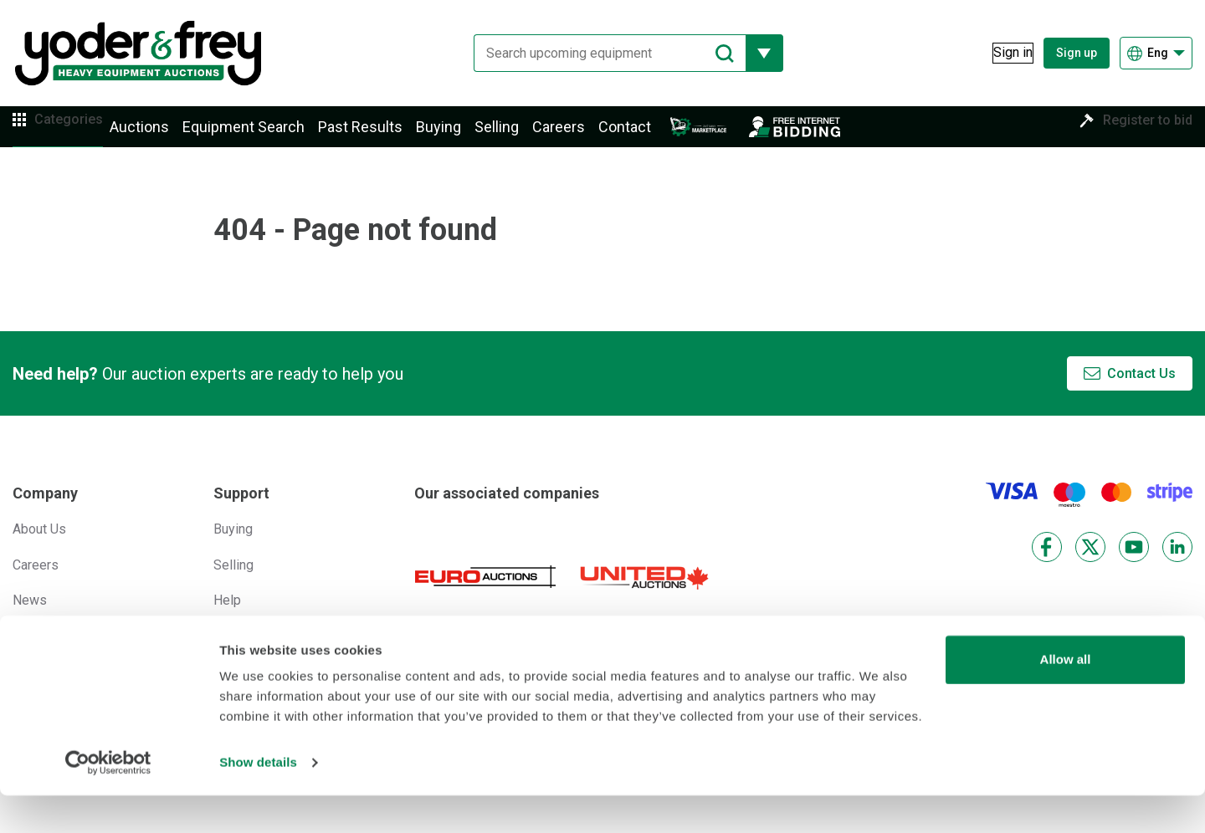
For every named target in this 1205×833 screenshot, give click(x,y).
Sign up (1076, 52)
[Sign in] (1001, 53)
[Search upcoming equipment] (598, 53)
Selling (522, 136)
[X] (1090, 565)
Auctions (164, 136)
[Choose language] (1156, 53)
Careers (583, 136)
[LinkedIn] (1177, 565)
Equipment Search (269, 136)
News (30, 618)
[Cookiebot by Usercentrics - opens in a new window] (108, 800)
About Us (39, 547)
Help (227, 618)
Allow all (1065, 697)
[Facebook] (1047, 565)
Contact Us (1141, 391)
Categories (81, 135)
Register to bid (1135, 135)
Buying (463, 136)
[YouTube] (1134, 565)
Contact (649, 136)
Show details (258, 800)
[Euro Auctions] (485, 595)
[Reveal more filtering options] (753, 53)
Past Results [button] (385, 136)
